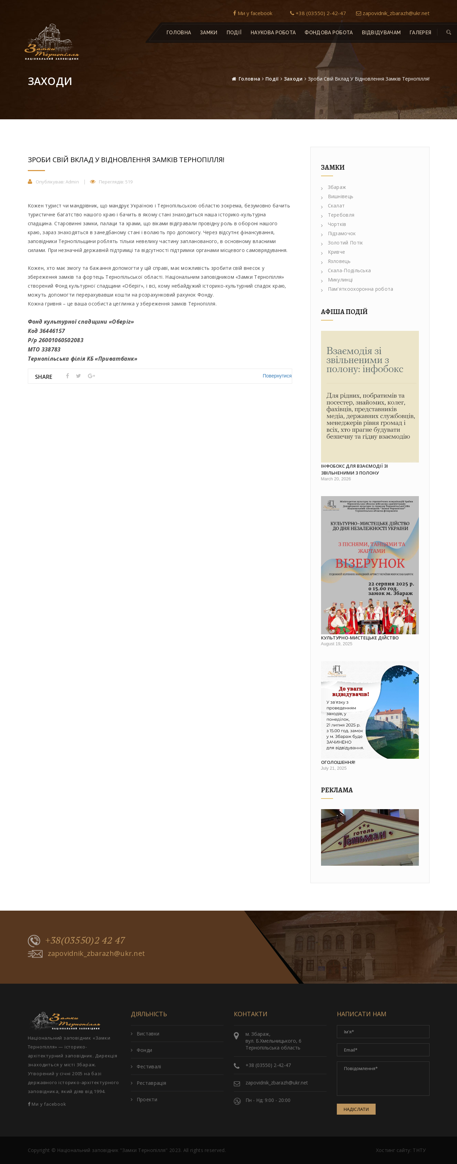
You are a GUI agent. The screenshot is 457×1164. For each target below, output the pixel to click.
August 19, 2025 (337, 643)
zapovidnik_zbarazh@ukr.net (393, 13)
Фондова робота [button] (329, 32)
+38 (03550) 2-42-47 (318, 13)
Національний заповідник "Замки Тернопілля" (112, 1150)
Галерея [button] (420, 32)
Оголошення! (338, 762)
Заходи (293, 78)
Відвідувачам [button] (381, 32)
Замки (209, 32)
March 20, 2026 (336, 479)
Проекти (144, 1099)
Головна (179, 32)
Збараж (333, 187)
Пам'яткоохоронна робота (357, 288)
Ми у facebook (252, 13)
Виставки (145, 1033)
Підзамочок (338, 233)
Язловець (336, 261)
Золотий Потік (342, 242)
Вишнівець (337, 196)
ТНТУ (419, 1150)
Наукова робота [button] (273, 32)
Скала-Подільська (346, 270)
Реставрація (149, 1083)
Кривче (333, 251)
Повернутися (277, 376)
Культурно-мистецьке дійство (360, 638)
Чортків (333, 224)
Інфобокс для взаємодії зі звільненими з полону (354, 469)
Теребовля (338, 214)
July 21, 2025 (334, 768)
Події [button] (234, 32)
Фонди (141, 1050)
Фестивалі (146, 1066)
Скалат (333, 205)
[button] (448, 32)
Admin (72, 182)
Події (272, 78)
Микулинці (337, 279)
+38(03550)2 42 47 (77, 940)
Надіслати (356, 1109)
